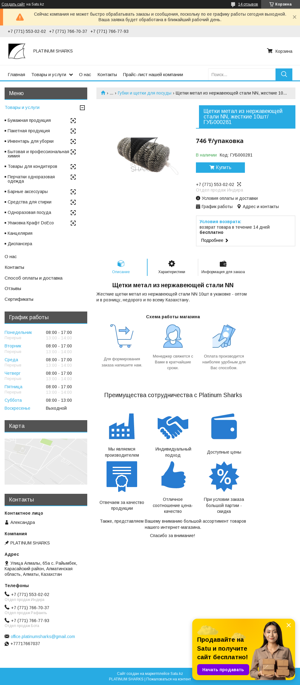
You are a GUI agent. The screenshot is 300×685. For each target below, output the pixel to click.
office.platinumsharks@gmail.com (43, 636)
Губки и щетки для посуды (144, 93)
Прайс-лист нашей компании (153, 74)
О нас (85, 74)
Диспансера (20, 243)
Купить (223, 167)
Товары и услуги (48, 74)
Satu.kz (177, 673)
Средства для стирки (29, 201)
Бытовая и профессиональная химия (38, 153)
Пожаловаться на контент (168, 679)
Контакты (107, 74)
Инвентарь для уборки (31, 141)
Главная (16, 74)
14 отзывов (248, 4)
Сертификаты (19, 299)
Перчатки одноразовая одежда (31, 179)
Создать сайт (13, 4)
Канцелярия (20, 233)
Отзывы (13, 288)
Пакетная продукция (29, 130)
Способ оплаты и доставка (33, 278)
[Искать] (284, 74)
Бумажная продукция (29, 120)
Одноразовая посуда (29, 212)
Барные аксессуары (28, 191)
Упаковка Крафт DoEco (31, 222)
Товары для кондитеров (32, 166)
